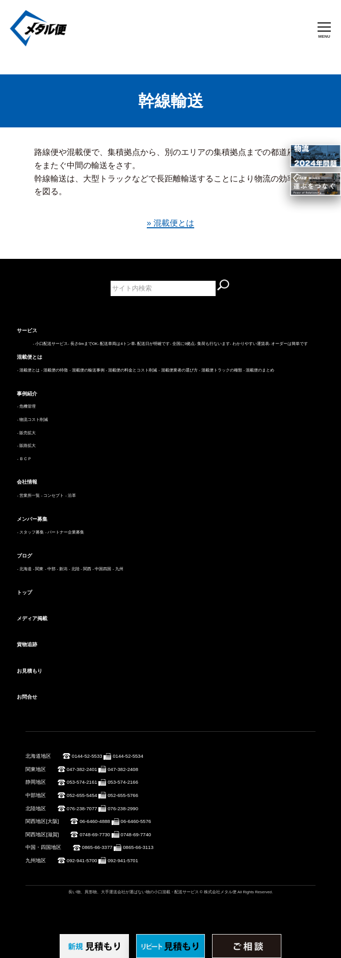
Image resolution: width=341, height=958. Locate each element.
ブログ (24, 555)
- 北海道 (24, 569)
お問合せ (27, 697)
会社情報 (27, 482)
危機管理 (27, 406)
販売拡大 (27, 433)
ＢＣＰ (25, 459)
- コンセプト (52, 495)
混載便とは (29, 357)
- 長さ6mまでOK (82, 343)
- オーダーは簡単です (288, 343)
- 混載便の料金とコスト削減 (132, 370)
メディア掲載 (32, 618)
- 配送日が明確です (152, 343)
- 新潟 (62, 569)
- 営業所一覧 (28, 495)
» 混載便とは (170, 223)
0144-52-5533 (87, 756)
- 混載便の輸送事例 (86, 370)
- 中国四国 (102, 569)
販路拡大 (27, 445)
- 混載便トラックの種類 (220, 370)
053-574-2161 (82, 782)
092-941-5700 (82, 860)
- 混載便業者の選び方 (178, 370)
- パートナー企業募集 (65, 532)
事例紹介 (27, 393)
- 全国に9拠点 (182, 343)
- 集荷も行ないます (212, 343)
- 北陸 (74, 569)
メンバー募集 (32, 519)
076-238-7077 (82, 808)
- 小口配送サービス (50, 343)
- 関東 (38, 569)
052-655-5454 (82, 795)
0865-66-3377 (97, 847)
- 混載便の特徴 (54, 370)
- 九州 (118, 569)
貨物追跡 (27, 644)
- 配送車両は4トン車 (116, 343)
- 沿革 (70, 495)
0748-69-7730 (95, 834)
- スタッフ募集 (30, 532)
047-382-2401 (82, 769)
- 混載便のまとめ (259, 370)
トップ (24, 592)
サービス (27, 330)
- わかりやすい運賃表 (249, 343)
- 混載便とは (28, 370)
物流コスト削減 (33, 419)
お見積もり (29, 671)
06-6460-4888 (95, 821)
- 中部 (50, 569)
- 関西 (86, 569)
